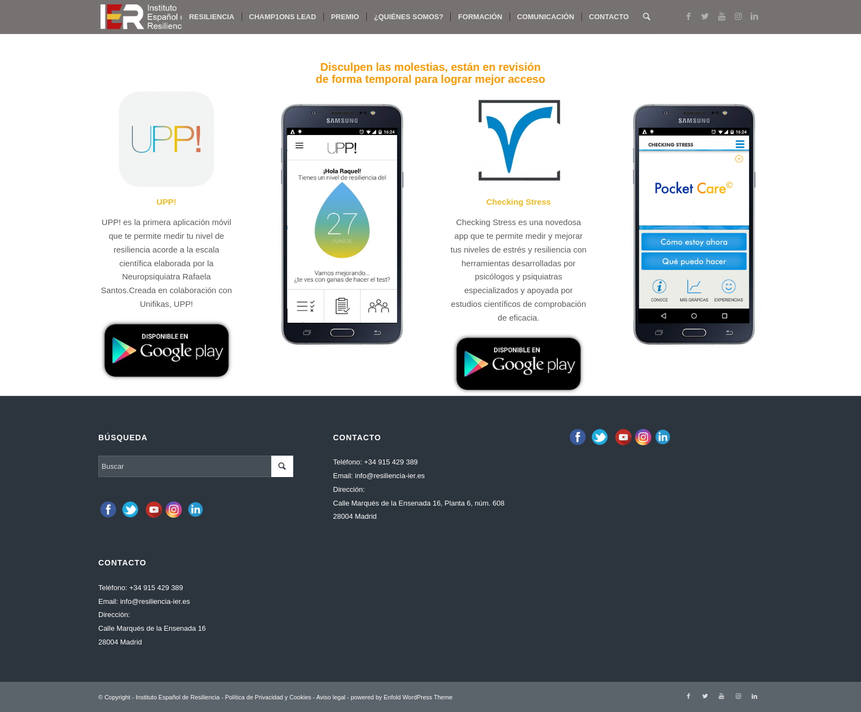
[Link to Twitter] (705, 16)
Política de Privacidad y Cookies (268, 697)
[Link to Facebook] (688, 16)
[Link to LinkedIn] (754, 16)
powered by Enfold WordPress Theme (401, 697)
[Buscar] (646, 17)
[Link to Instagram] (738, 16)
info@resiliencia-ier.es (155, 601)
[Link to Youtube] (721, 16)
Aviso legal (330, 697)
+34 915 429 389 (156, 588)
